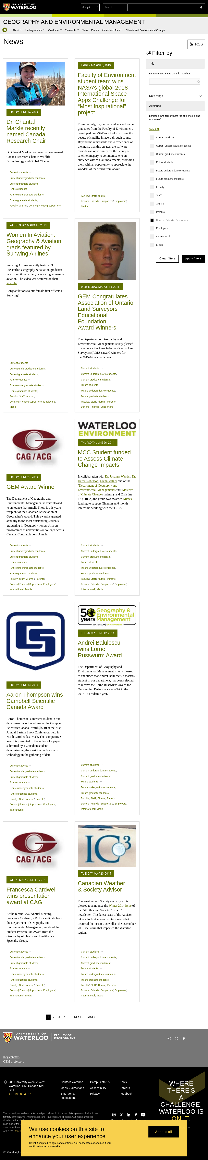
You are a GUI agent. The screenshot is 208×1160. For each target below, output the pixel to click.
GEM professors (13, 1061)
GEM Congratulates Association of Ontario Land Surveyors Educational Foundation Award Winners (105, 312)
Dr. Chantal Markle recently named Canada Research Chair (26, 131)
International (163, 236)
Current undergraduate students (173, 145)
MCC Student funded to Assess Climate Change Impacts (104, 458)
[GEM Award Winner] (35, 446)
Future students (164, 162)
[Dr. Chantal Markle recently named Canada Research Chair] (35, 84)
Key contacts (11, 1057)
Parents (160, 211)
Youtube (11, 283)
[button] (172, 7)
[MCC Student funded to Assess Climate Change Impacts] (107, 429)
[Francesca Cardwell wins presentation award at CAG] (35, 849)
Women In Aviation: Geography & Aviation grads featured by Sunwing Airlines (33, 244)
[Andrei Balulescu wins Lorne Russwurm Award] (107, 615)
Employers (162, 228)
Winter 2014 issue (120, 905)
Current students (165, 137)
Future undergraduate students (173, 170)
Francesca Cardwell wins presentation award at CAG (31, 895)
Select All (154, 129)
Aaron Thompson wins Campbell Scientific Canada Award (34, 701)
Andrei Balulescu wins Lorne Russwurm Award (100, 649)
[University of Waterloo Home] (20, 7)
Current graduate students (170, 154)
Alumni (160, 203)
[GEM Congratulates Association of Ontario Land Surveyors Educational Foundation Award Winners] (107, 251)
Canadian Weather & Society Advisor (101, 886)
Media (159, 244)
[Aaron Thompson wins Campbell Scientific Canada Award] (35, 641)
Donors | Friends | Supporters (172, 220)
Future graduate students (170, 178)
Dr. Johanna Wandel (117, 476)
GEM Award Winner (31, 487)
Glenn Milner (108, 481)
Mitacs (127, 499)
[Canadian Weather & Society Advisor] (107, 846)
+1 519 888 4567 (20, 1094)
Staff (159, 195)
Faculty (160, 187)
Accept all (163, 1132)
